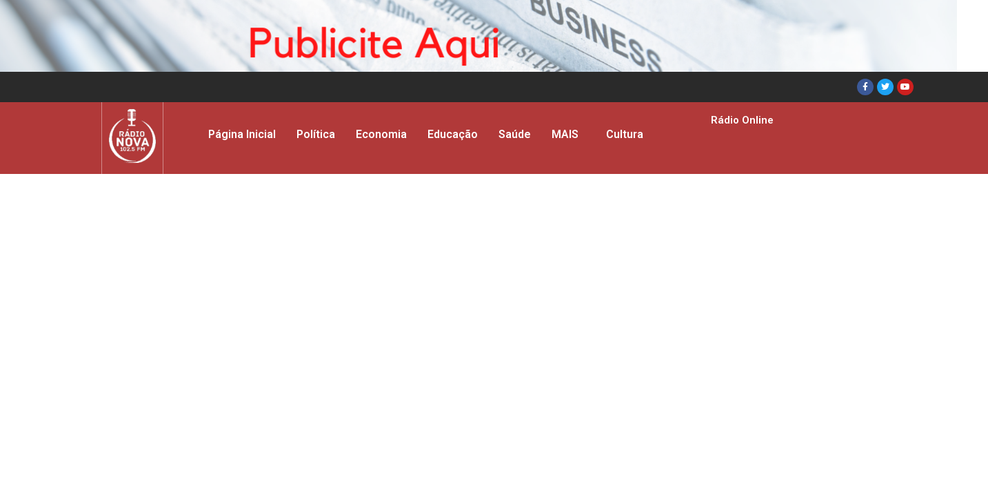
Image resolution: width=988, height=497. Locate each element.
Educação (452, 134)
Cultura (624, 134)
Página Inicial (242, 134)
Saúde (514, 134)
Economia (381, 134)
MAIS (565, 134)
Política (315, 134)
